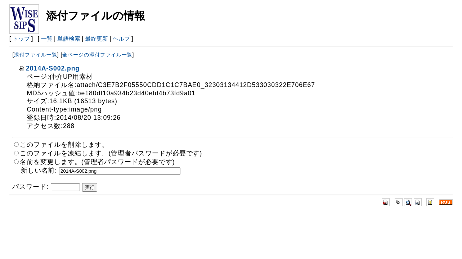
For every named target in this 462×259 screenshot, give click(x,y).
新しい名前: (39, 170)
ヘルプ (121, 39)
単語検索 (68, 39)
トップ (21, 39)
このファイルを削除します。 (64, 144)
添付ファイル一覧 (35, 55)
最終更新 (96, 39)
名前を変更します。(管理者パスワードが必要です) (97, 161)
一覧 (47, 39)
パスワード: (30, 186)
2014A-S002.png (49, 68)
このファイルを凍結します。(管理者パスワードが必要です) (111, 153)
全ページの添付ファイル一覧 (97, 55)
